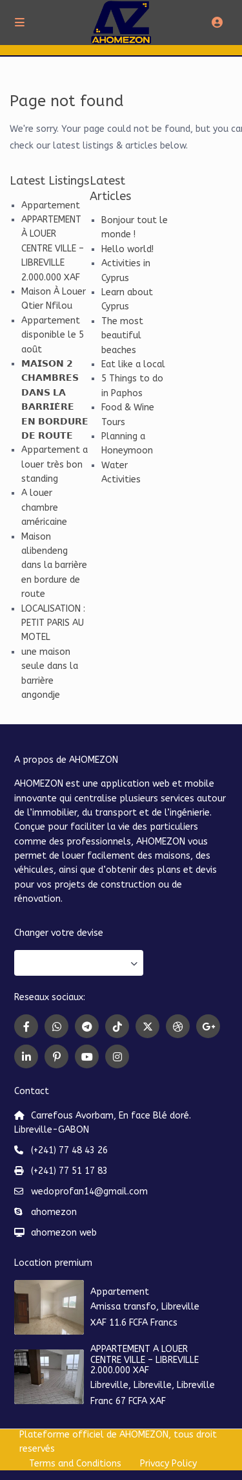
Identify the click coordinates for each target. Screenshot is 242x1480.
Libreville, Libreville (131, 1385)
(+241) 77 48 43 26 (69, 1150)
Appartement (50, 205)
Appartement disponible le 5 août (52, 335)
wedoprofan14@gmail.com (89, 1191)
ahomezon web (64, 1232)
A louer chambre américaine (44, 507)
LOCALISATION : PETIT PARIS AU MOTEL (53, 623)
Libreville (180, 1306)
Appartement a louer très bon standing (54, 464)
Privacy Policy (168, 1463)
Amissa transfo (123, 1306)
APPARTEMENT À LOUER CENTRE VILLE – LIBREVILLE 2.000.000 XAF (52, 248)
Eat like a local (133, 364)
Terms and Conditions (75, 1463)
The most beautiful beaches (122, 336)
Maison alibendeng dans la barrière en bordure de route (54, 565)
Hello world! (127, 249)
